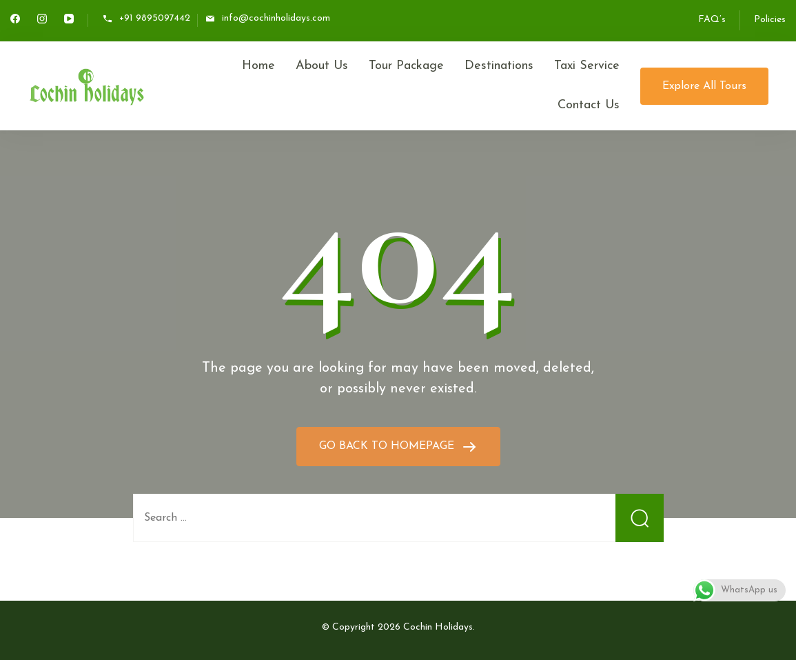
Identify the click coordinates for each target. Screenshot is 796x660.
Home (258, 65)
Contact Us (589, 105)
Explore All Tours (704, 86)
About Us (322, 65)
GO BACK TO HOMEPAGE (388, 446)
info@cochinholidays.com (276, 19)
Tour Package (406, 65)
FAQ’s (712, 19)
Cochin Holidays (438, 627)
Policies (770, 19)
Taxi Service (587, 65)
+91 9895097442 (154, 19)
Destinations (499, 65)
